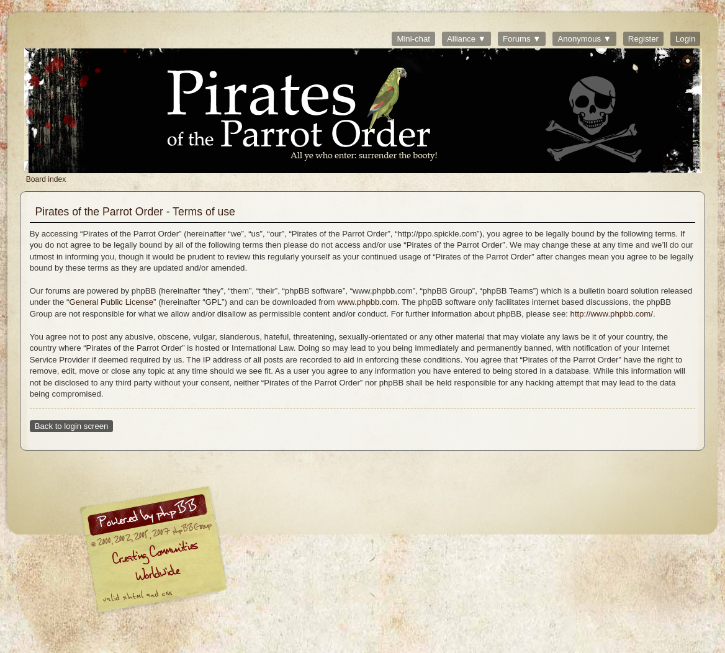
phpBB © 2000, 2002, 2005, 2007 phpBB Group (218, 552)
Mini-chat (413, 38)
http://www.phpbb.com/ (611, 313)
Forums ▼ (522, 38)
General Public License (111, 302)
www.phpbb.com (367, 302)
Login (685, 38)
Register (643, 38)
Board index (363, 110)
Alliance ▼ (466, 38)
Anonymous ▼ (584, 38)
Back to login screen (72, 426)
